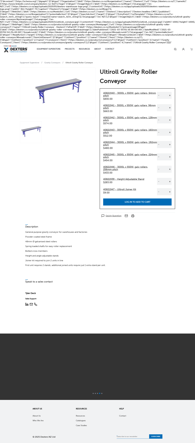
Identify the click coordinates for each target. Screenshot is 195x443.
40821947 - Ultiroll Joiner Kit (119, 189)
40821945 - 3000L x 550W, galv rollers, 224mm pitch (130, 156)
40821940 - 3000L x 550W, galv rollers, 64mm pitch (129, 94)
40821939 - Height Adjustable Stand (123, 179)
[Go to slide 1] (93, 393)
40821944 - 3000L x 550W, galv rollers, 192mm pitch (130, 143)
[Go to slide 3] (97, 393)
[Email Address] (31, 304)
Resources (81, 409)
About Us (37, 409)
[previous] (5, 367)
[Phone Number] (35, 304)
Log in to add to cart (137, 202)
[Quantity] (164, 95)
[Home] (15, 49)
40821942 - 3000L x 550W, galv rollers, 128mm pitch (130, 119)
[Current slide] (99, 393)
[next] (190, 367)
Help (121, 409)
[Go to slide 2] (95, 393)
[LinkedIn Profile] (27, 304)
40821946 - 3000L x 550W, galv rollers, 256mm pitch (125, 168)
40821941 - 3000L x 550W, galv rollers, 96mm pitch (129, 106)
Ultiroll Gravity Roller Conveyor (79, 63)
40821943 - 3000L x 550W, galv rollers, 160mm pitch (130, 131)
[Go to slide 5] (101, 393)
